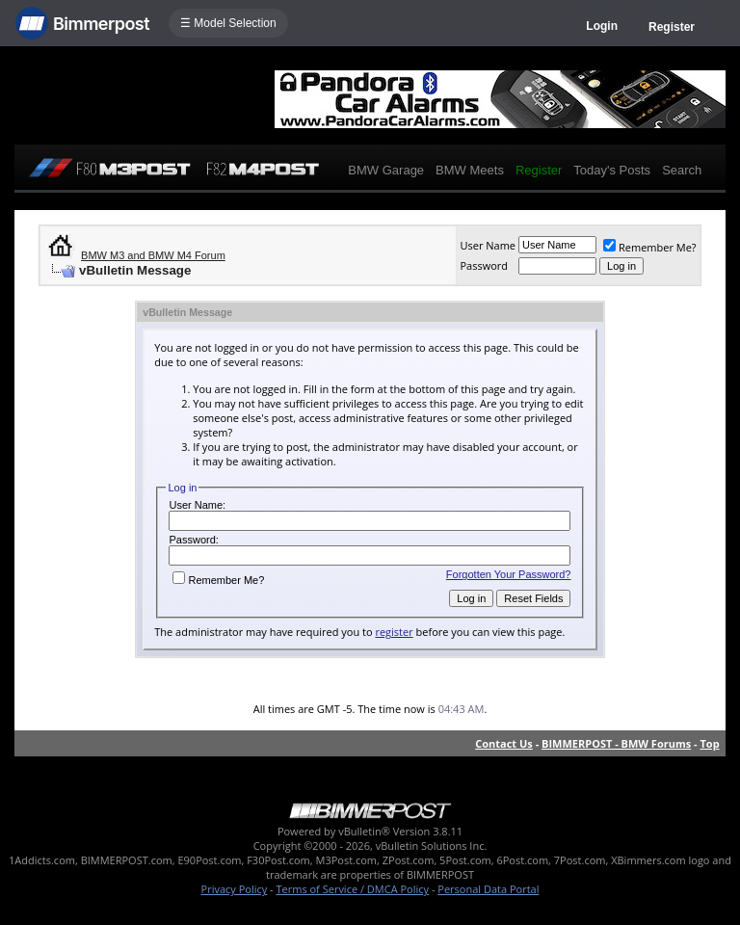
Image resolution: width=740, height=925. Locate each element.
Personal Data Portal (488, 889)
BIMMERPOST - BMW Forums (616, 743)
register (393, 631)
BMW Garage (386, 170)
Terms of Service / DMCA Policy (352, 889)
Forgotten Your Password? (508, 574)
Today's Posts (611, 170)
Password (484, 265)
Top (709, 743)
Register (671, 27)
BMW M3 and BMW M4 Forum (153, 255)
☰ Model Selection (228, 23)
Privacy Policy (234, 889)
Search (681, 170)
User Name (487, 245)
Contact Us (504, 743)
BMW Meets (470, 170)
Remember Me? (650, 247)
